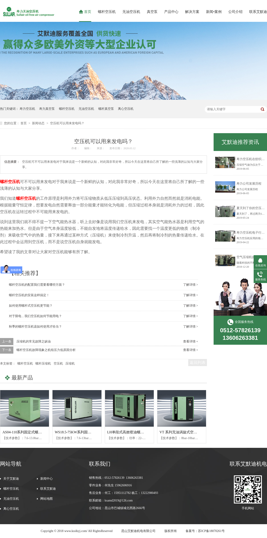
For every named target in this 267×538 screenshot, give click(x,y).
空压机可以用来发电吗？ (67, 123)
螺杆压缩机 (43, 363)
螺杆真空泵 (106, 108)
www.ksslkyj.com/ (75, 531)
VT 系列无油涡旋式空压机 (180, 432)
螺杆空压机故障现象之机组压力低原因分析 (46, 350)
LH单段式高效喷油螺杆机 (127, 432)
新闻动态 (38, 123)
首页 (87, 12)
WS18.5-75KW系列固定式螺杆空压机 (84, 432)
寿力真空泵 (47, 108)
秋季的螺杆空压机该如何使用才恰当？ (35, 326)
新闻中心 (46, 478)
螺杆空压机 (107, 12)
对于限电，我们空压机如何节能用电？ (35, 316)
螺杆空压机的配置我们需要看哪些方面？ (37, 284)
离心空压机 (126, 108)
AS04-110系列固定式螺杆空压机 (27, 432)
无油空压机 (131, 12)
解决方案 (192, 12)
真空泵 (152, 12)
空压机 (58, 363)
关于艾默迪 (11, 478)
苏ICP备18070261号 (211, 531)
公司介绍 (235, 12)
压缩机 (70, 363)
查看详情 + (190, 341)
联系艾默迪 (258, 12)
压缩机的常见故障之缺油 (33, 341)
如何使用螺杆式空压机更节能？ (31, 305)
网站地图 (46, 498)
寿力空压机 (27, 108)
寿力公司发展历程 (249, 183)
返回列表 (198, 362)
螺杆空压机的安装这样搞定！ (29, 295)
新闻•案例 (214, 12)
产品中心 (171, 12)
